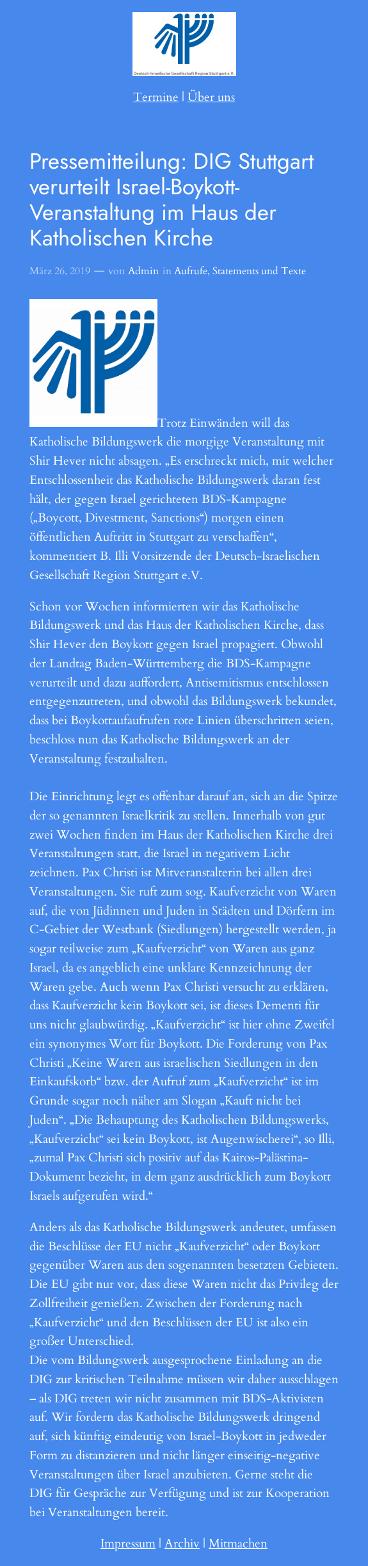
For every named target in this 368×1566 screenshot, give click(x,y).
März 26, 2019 (59, 271)
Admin (143, 271)
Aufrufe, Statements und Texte (240, 271)
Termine (156, 97)
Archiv (182, 1543)
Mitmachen (238, 1543)
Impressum (128, 1543)
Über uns (211, 97)
